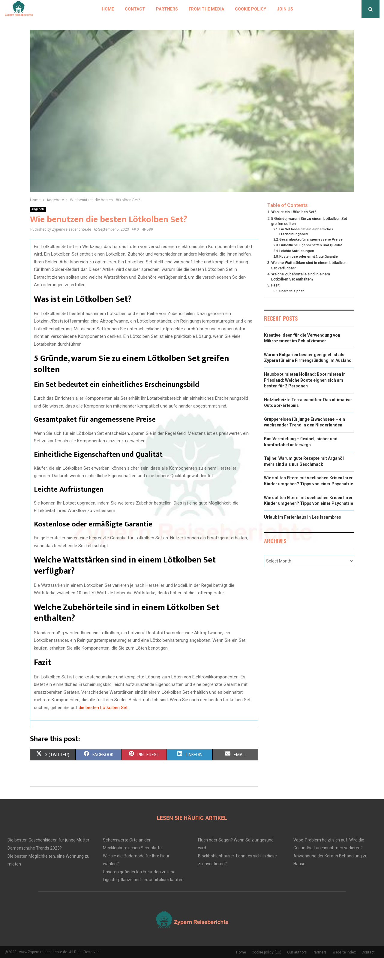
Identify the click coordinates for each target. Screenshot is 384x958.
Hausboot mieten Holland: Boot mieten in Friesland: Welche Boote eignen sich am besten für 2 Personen (305, 380)
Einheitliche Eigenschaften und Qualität (310, 245)
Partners (167, 9)
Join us (285, 9)
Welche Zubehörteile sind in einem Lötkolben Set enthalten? (300, 277)
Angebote (38, 209)
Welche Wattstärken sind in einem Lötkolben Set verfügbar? (308, 265)
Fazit (275, 285)
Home (108, 9)
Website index (344, 952)
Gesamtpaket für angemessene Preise (311, 239)
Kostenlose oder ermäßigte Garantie (308, 256)
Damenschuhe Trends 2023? (35, 848)
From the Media (206, 9)
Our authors (297, 952)
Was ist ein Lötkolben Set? (293, 212)
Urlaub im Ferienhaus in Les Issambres (302, 517)
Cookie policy (250, 9)
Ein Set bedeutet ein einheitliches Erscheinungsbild (306, 231)
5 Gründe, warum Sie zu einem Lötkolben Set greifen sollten (309, 221)
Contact (135, 9)
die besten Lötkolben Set (104, 707)
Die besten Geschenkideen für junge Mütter (48, 840)
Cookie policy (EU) (266, 952)
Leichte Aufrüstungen (296, 251)
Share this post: (291, 291)
